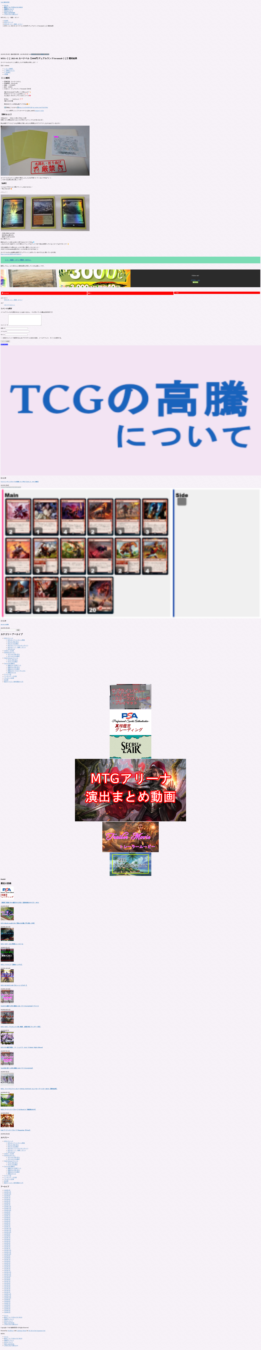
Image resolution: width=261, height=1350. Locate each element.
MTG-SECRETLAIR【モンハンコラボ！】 (14, 987)
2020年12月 (7, 1296)
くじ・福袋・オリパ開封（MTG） (18, 260)
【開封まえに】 (9, 70)
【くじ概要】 (9, 68)
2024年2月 (7, 1227)
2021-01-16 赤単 (5, 626)
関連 (6, 74)
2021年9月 (7, 1280)
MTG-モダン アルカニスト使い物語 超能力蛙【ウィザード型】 (21, 1029)
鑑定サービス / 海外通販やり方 (13, 684)
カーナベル (8, 305)
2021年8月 (7, 1281)
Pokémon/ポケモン (9, 654)
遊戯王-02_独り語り (14, 669)
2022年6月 (7, 1263)
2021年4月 (7, 1289)
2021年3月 (7, 1290)
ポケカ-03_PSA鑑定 (14, 658)
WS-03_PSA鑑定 (13, 663)
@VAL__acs (195, 280)
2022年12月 (7, 1252)
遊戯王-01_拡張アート (14, 667)
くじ (13, 305)
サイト (3, 336)
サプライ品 (7, 676)
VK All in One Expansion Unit (36, 1333)
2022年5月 (7, 1265)
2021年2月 (7, 1292)
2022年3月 (7, 1269)
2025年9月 (7, 1198)
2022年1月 (7, 1272)
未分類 (6, 682)
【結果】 (7, 72)
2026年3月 (7, 1192)
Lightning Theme (21, 1333)
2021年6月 (7, 1285)
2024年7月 (7, 1218)
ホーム (6, 1317)
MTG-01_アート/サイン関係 (16, 642)
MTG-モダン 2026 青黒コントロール (12, 946)
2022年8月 (7, 1259)
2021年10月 (7, 1278)
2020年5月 (7, 1309)
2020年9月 (7, 1301)
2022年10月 (7, 1256)
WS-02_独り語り (13, 662)
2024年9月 (7, 1214)
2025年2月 (7, 1205)
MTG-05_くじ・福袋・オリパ (40, 54)
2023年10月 (7, 1234)
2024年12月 (7, 1208)
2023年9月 (7, 1236)
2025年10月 (7, 1196)
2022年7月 (7, 1261)
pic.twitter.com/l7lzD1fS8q (40, 107)
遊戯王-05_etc (12, 674)
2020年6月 (7, 1307)
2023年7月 (7, 1239)
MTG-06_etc (11, 651)
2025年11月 (7, 1194)
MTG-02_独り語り (13, 644)
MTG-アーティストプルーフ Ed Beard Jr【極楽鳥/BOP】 (18, 1111)
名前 (3, 330)
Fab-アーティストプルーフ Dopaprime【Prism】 (16, 1132)
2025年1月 (7, 1207)
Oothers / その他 (9, 653)
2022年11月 (7, 1254)
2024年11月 (7, 1210)
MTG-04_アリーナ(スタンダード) (18, 647)
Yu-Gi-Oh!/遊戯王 (9, 665)
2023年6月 (7, 1241)
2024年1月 (7, 1228)
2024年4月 (7, 1223)
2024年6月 (7, 1219)
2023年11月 (7, 1232)
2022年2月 (7, 1270)
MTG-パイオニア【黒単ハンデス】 (12, 966)
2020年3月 (7, 1312)
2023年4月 (7, 1245)
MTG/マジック (8, 640)
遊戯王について (9, 1321)
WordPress (11, 1333)
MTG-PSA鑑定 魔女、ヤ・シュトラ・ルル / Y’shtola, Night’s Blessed (22, 1049)
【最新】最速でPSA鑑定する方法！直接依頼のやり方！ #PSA (20, 904)
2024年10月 (7, 1212)
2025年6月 (7, 1201)
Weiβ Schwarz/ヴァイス (11, 660)
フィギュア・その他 (10, 678)
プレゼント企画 (9, 680)
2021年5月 (7, 1287)
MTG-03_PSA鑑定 (13, 645)
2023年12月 (7, 1230)
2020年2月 (7, 1314)
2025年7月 (7, 1199)
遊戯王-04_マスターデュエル (16, 673)
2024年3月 (7, 1225)
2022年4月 (7, 1267)
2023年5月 (7, 1243)
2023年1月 (7, 1250)
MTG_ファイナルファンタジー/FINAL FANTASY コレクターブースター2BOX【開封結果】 (29, 1091)
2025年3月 (7, 1203)
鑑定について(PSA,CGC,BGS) (13, 1319)
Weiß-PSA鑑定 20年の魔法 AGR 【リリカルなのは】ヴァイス (20, 1008)
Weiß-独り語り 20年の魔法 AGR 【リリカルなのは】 (17, 1070)
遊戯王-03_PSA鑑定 (14, 671)
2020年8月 (7, 1303)
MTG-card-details (9, 1325)
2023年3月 (7, 1247)
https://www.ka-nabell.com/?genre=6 (11, 254)
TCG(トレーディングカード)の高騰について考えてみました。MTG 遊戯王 (20, 483)
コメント (4, 327)
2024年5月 (7, 1221)
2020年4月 (7, 1310)
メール (4, 333)
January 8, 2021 (39, 110)
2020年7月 (7, 1305)
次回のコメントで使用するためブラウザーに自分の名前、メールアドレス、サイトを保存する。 (32, 340)
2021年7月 (7, 1283)
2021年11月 (7, 1276)
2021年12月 (7, 1274)
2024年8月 (7, 1216)
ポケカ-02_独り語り (14, 656)
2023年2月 (7, 1249)
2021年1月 (7, 1294)
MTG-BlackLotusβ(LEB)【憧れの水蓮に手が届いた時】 (18, 925)
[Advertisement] (130, 40)
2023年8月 (7, 1238)
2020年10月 (7, 1300)
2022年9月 (7, 1258)
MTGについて (8, 1323)
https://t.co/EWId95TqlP (25, 107)
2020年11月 (7, 1298)
